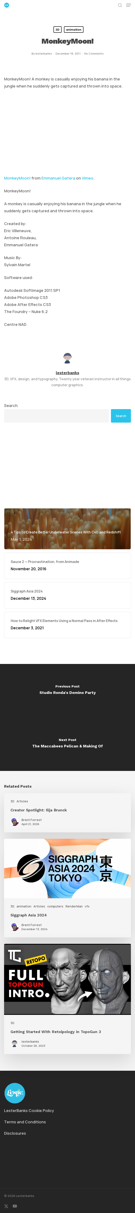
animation (73, 29)
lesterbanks (43, 53)
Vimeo (87, 178)
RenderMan (74, 906)
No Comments (94, 53)
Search (11, 405)
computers (55, 906)
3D (57, 29)
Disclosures (15, 1133)
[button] (128, 5)
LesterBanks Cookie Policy (29, 1110)
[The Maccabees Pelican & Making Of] (67, 744)
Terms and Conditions (25, 1121)
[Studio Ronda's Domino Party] (67, 690)
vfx (87, 906)
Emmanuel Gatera (58, 178)
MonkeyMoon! (17, 178)
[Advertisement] (67, 465)
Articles (22, 801)
